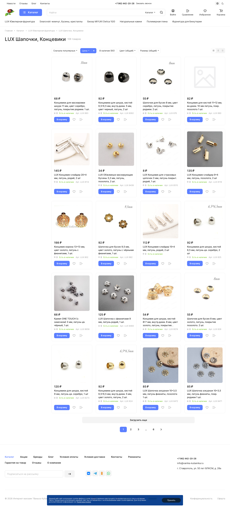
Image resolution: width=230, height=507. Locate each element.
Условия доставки (94, 456)
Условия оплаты (69, 456)
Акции (23, 456)
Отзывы (36, 462)
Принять (171, 500)
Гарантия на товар (15, 462)
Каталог (9, 456)
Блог (51, 456)
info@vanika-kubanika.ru (190, 463)
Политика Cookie (84, 502)
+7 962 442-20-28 (124, 3)
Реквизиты (134, 456)
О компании (54, 462)
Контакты (116, 456)
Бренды (37, 456)
